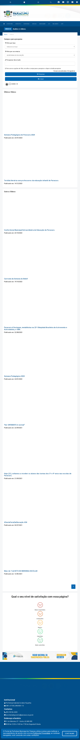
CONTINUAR (69, 734)
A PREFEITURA (10, 23)
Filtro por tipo (10, 43)
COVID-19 (14, 84)
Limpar (41, 79)
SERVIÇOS (34, 23)
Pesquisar (41, 74)
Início (5, 34)
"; (40, 55)
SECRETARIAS (26, 23)
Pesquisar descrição (13, 60)
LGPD (62, 23)
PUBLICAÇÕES (55, 23)
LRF (49, 23)
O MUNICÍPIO (18, 23)
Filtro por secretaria (12, 51)
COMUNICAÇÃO (42, 23)
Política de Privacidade (41, 733)
